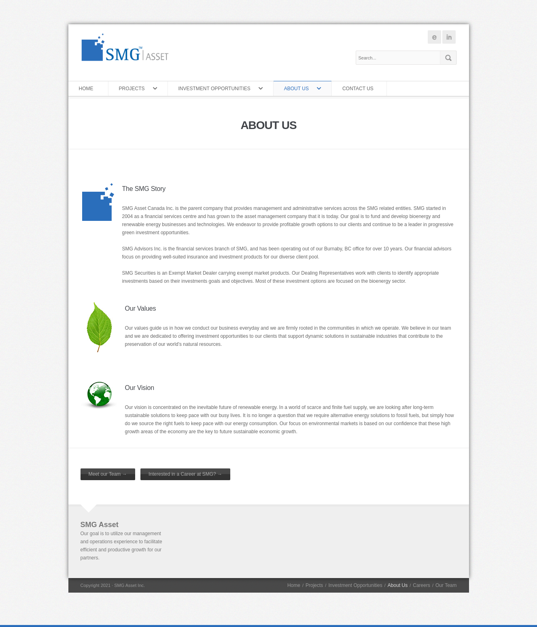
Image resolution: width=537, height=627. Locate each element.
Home (88, 88)
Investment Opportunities (216, 88)
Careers (421, 585)
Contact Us (359, 88)
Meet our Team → (108, 474)
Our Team (445, 585)
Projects (134, 88)
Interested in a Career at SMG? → (185, 474)
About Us (298, 88)
